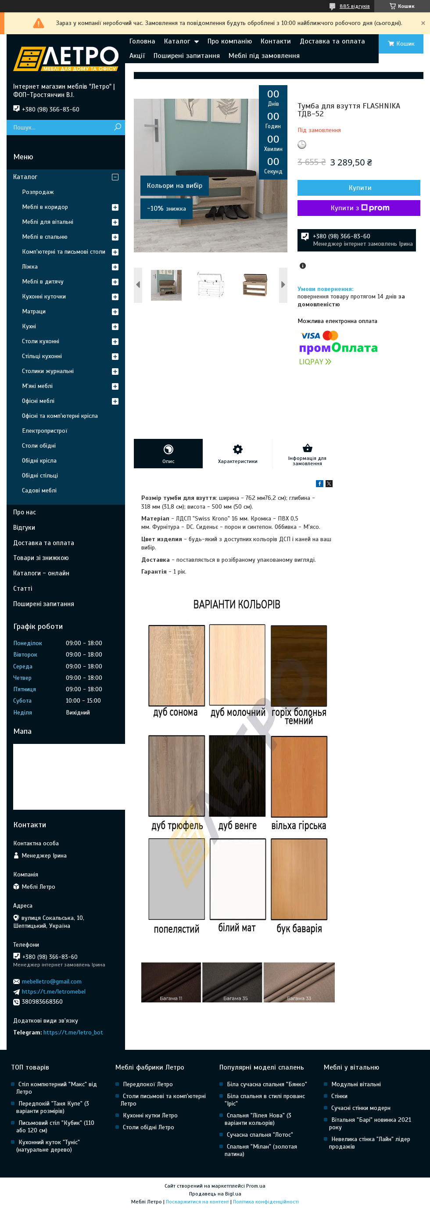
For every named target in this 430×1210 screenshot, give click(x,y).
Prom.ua (255, 1186)
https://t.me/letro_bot (73, 1032)
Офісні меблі (38, 401)
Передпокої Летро (148, 1084)
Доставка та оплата (332, 41)
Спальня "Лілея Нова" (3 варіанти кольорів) (258, 1119)
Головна (142, 41)
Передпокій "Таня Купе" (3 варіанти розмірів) (52, 1107)
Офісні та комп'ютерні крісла (60, 416)
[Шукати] (117, 127)
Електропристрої (45, 430)
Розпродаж (38, 192)
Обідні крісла (39, 460)
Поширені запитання (187, 55)
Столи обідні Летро (148, 1127)
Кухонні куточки (44, 296)
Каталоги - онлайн (41, 573)
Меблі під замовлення (264, 55)
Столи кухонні (40, 341)
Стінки (339, 1096)
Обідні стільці (40, 475)
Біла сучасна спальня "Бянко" (267, 1084)
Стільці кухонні (42, 356)
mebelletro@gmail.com (52, 981)
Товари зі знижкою (41, 558)
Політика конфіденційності (266, 1202)
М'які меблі (37, 386)
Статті (22, 588)
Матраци (34, 311)
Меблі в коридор (45, 207)
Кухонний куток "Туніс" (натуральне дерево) (48, 1145)
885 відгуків (355, 6)
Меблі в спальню (45, 237)
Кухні (29, 326)
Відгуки (24, 527)
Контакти (276, 41)
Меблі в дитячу (43, 281)
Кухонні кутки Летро (150, 1115)
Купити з (360, 208)
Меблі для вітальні (47, 222)
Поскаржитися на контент (197, 1202)
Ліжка (30, 266)
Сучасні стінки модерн (361, 1108)
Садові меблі (39, 490)
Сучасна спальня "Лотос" (260, 1134)
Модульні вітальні (356, 1084)
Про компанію (230, 41)
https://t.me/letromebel (54, 991)
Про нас (24, 512)
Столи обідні (39, 445)
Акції (137, 55)
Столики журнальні (48, 371)
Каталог (177, 41)
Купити (360, 187)
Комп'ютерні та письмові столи (63, 251)
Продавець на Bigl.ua (215, 1194)
